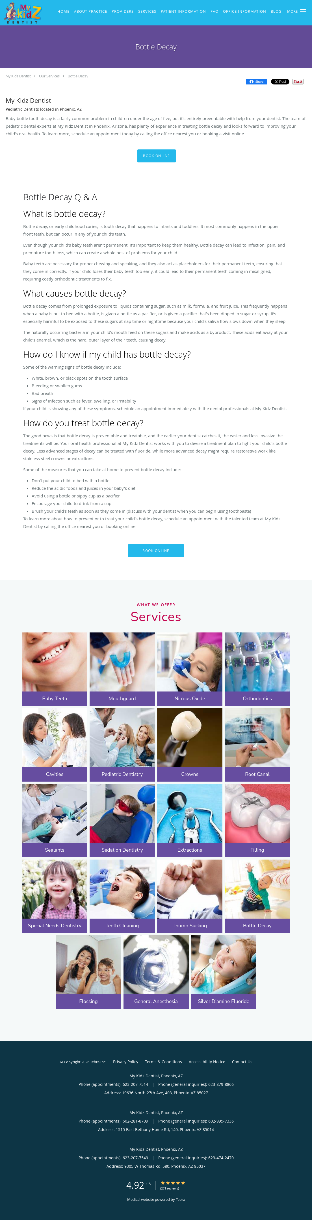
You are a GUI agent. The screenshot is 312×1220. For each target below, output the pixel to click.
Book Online (156, 155)
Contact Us (242, 1061)
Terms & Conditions (163, 1061)
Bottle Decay (78, 76)
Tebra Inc (97, 1061)
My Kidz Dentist (18, 76)
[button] (303, 11)
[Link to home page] (21, 12)
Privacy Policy (125, 1061)
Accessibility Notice (207, 1061)
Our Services (49, 76)
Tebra (180, 1199)
